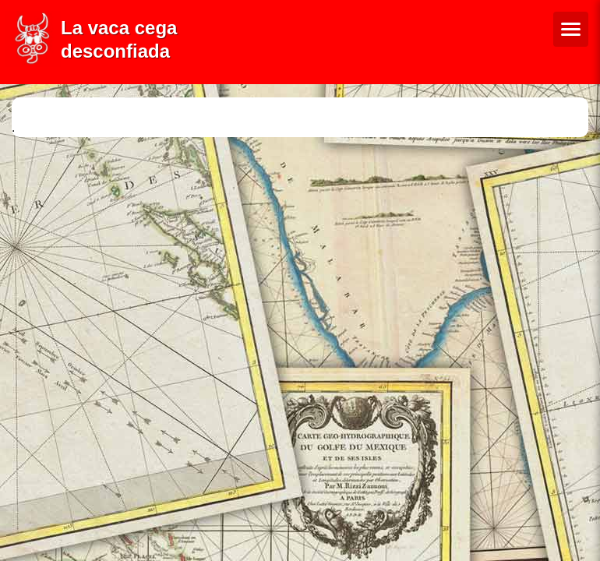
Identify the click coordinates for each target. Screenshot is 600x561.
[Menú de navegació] (570, 29)
